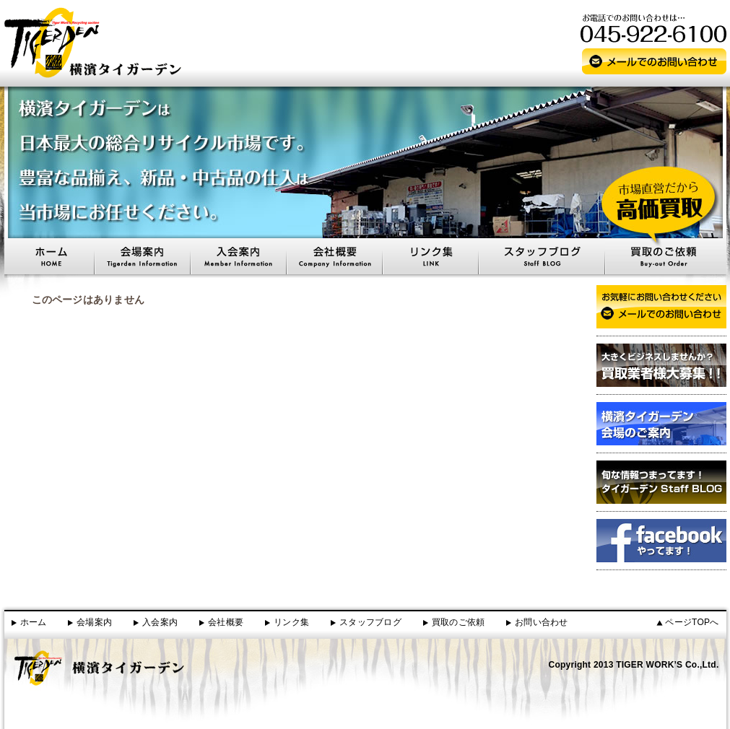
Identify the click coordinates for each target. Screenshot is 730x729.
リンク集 (291, 622)
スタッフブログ (370, 622)
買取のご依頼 (458, 622)
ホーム (33, 622)
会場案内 (94, 622)
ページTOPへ (691, 622)
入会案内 (160, 622)
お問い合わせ (541, 622)
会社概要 (225, 622)
